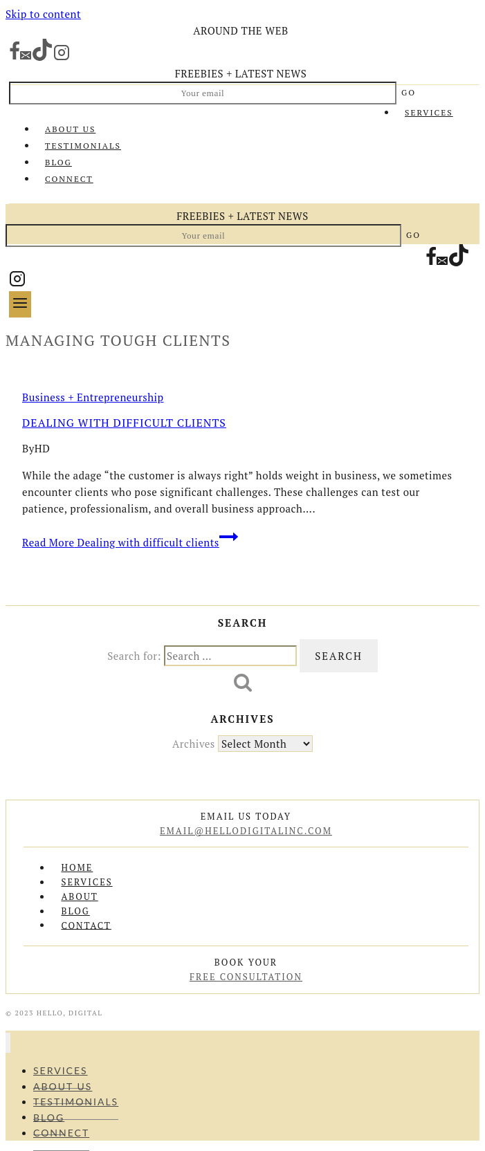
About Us (70, 129)
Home (77, 867)
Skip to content (43, 14)
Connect (69, 179)
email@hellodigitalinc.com (246, 831)
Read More (130, 542)
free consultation (246, 976)
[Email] (25, 57)
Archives (193, 744)
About (79, 896)
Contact (86, 925)
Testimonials (83, 145)
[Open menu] (20, 304)
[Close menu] (8, 1043)
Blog (58, 162)
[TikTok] (42, 57)
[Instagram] (61, 57)
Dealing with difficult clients (124, 422)
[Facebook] (14, 57)
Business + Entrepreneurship (93, 397)
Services (429, 112)
